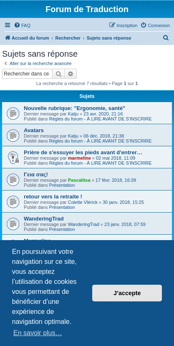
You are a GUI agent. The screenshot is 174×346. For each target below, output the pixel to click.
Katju (73, 113)
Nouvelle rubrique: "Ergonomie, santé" (74, 108)
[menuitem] (22, 25)
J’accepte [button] (127, 293)
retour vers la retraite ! (53, 196)
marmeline (79, 157)
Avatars (34, 130)
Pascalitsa (79, 180)
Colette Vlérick (83, 202)
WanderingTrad (44, 219)
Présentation (62, 185)
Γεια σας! (36, 174)
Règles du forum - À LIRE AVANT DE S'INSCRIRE (100, 118)
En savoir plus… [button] (37, 332)
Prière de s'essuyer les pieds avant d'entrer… (83, 152)
